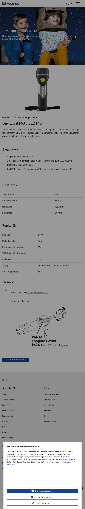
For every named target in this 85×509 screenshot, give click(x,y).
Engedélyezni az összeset (43, 491)
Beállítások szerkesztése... (44, 503)
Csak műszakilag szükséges (43, 497)
